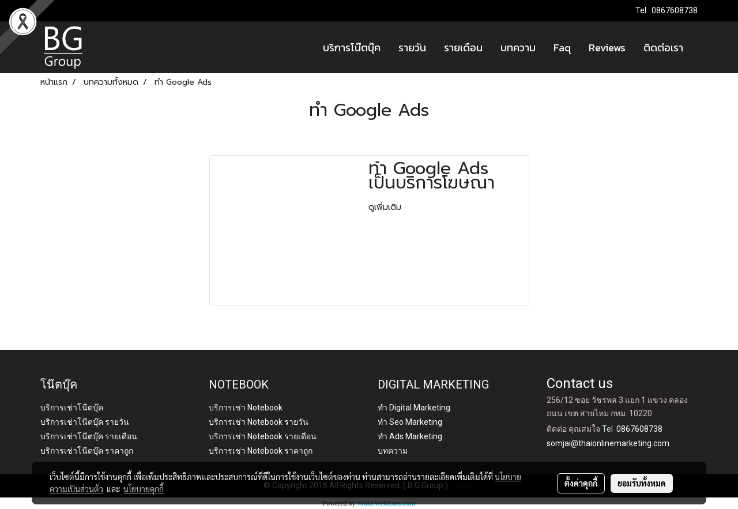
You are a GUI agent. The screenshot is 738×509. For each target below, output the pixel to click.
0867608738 (675, 10)
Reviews (607, 47)
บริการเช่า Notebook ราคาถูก (260, 450)
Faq (562, 47)
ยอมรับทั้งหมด (641, 483)
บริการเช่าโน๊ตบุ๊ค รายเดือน (88, 436)
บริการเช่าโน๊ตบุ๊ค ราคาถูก (86, 450)
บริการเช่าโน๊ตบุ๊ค (71, 407)
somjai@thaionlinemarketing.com (608, 443)
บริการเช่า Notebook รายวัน (258, 422)
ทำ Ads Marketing (410, 436)
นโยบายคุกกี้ (143, 489)
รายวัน (412, 47)
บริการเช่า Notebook (246, 407)
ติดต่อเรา (663, 47)
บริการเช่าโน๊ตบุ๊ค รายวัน (84, 422)
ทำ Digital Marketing (414, 407)
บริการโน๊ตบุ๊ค (352, 47)
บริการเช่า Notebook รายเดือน (263, 436)
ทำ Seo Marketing (410, 422)
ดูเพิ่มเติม (386, 207)
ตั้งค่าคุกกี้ (580, 483)
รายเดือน (463, 47)
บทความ (518, 47)
